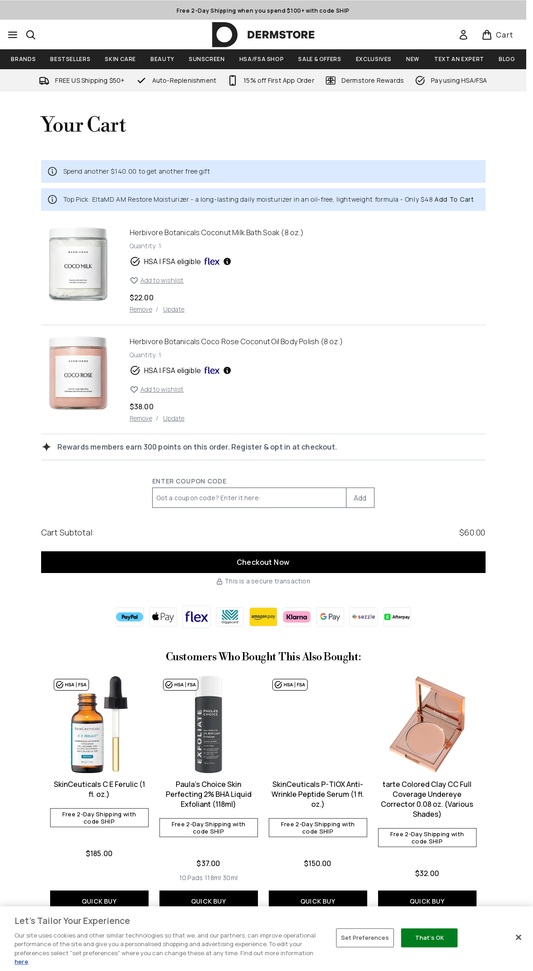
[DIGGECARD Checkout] (230, 616)
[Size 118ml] (213, 877)
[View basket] (497, 35)
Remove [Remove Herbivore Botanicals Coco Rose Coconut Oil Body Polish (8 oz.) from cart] (141, 418)
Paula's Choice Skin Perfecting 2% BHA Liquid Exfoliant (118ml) (209, 794)
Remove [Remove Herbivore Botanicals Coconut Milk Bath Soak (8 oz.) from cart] (141, 309)
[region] (266, 938)
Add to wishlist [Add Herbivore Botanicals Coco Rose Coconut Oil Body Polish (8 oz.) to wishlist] (157, 389)
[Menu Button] (12, 34)
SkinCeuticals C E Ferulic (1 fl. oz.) (99, 789)
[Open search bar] (30, 34)
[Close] (518, 937)
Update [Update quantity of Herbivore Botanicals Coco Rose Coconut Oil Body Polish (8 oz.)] (173, 418)
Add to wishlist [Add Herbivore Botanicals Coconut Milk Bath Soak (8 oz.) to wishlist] (157, 280)
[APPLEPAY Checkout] (163, 616)
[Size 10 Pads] (191, 877)
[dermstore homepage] (263, 34)
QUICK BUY (99, 901)
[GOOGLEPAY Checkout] (330, 616)
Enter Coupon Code (189, 481)
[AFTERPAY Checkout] (397, 616)
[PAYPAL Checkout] (130, 616)
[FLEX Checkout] (196, 617)
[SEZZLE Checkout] (364, 616)
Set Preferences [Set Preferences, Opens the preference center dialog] (365, 937)
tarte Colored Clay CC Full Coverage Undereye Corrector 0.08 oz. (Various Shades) (427, 799)
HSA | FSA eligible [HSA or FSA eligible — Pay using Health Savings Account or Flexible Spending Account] (181, 261)
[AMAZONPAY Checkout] (263, 616)
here (21, 961)
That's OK (429, 937)
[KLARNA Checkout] (297, 616)
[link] (463, 35)
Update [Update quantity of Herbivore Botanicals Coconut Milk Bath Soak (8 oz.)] (173, 309)
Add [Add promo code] (360, 498)
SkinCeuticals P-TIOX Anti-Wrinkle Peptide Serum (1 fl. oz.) (317, 794)
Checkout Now (263, 562)
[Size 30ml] (230, 877)
